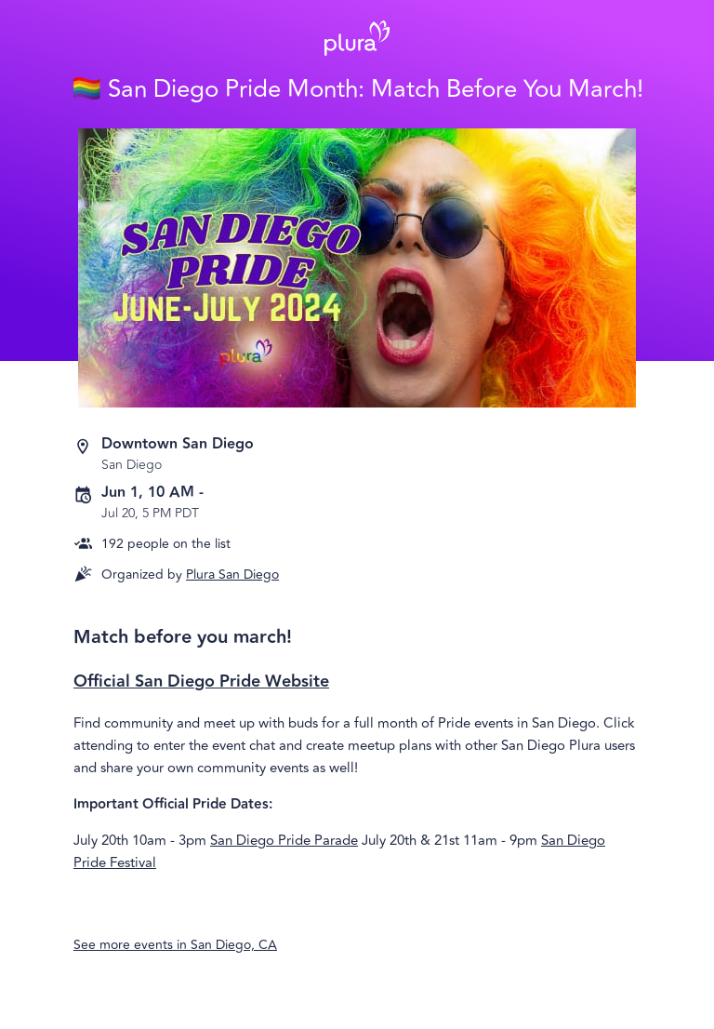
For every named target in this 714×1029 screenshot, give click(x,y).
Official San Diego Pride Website (201, 681)
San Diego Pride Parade (284, 840)
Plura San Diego (232, 574)
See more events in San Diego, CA (175, 945)
